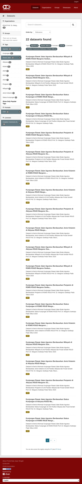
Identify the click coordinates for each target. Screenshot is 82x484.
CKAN (6, 474)
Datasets (35, 7)
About (76, 7)
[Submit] (73, 24)
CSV (27, 69)
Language (6, 477)
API (51, 449)
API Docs (58, 449)
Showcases (67, 7)
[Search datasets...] (48, 24)
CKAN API (6, 463)
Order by (29, 32)
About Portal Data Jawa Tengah (13, 461)
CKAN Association (9, 466)
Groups (57, 7)
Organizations (46, 7)
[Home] (3, 16)
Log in (76, 1)
